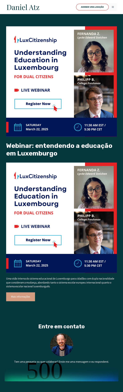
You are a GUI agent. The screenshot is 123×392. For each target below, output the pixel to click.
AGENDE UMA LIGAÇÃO (92, 7)
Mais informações (20, 296)
